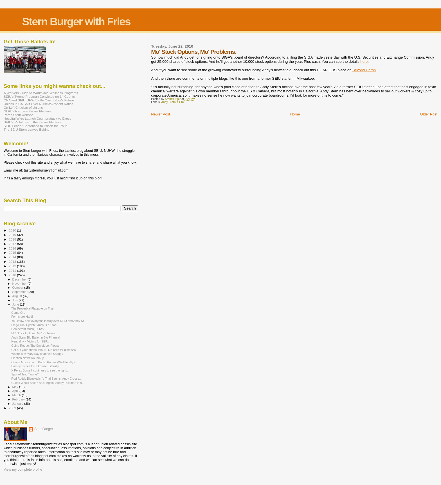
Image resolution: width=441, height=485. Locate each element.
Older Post (428, 114)
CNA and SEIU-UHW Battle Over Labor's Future (39, 100)
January (18, 403)
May (15, 387)
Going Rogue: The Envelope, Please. (35, 345)
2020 (13, 230)
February (19, 399)
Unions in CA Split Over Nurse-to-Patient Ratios (38, 104)
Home (295, 114)
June (16, 304)
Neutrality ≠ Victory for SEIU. (30, 341)
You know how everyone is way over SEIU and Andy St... (48, 320)
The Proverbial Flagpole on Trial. (32, 308)
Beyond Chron (364, 70)
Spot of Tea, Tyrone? (25, 374)
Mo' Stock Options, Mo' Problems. (33, 333)
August (17, 296)
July (15, 300)
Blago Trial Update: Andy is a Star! (34, 325)
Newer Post (160, 114)
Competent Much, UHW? (27, 329)
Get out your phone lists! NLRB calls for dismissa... (44, 349)
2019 (13, 235)
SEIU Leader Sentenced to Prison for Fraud (36, 126)
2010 (13, 275)
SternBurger (43, 429)
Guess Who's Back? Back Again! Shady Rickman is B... (47, 382)
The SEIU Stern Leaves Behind (27, 129)
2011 (13, 270)
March (17, 395)
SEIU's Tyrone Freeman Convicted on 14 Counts (39, 96)
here (364, 61)
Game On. (18, 312)
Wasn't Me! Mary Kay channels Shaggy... (38, 353)
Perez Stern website (18, 115)
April (15, 391)
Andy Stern (168, 102)
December (20, 279)
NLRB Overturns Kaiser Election (27, 111)
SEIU (180, 102)
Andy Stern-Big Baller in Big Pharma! (35, 337)
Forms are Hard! (22, 316)
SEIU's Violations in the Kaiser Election (32, 122)
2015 (13, 252)
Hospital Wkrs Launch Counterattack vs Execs (37, 118)
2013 (13, 261)
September (20, 291)
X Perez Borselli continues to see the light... (40, 370)
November (20, 283)
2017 (13, 244)
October (18, 287)
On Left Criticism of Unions (23, 107)
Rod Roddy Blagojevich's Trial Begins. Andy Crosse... (46, 378)
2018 (13, 239)
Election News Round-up (27, 358)
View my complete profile (23, 469)
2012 (13, 266)
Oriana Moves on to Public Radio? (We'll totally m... (45, 362)
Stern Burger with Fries (76, 21)
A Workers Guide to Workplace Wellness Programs (41, 93)
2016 (13, 248)
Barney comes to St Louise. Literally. (35, 366)
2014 (13, 257)
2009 (13, 408)
